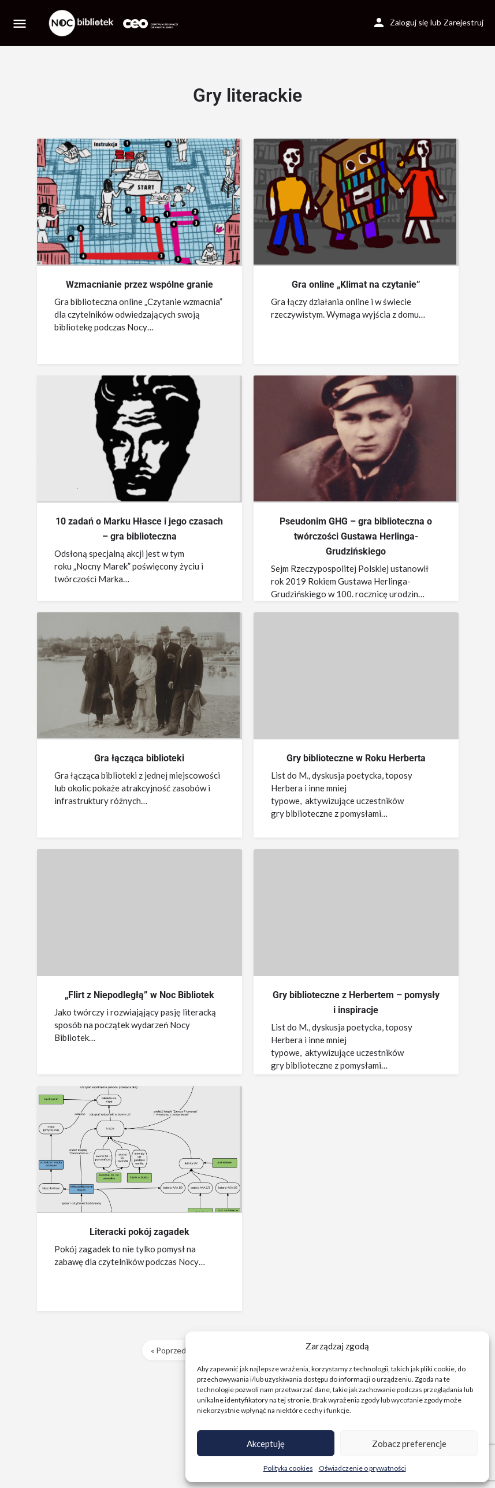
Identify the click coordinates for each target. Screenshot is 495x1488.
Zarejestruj (463, 22)
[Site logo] (82, 23)
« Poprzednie (174, 1350)
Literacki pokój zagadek (139, 1231)
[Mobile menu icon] (20, 23)
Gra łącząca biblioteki (139, 758)
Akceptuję (266, 1443)
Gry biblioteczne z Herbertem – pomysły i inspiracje (356, 1002)
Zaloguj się (409, 22)
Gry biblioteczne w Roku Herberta (356, 758)
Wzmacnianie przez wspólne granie (139, 284)
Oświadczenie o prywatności (362, 1468)
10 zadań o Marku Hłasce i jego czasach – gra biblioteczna (139, 529)
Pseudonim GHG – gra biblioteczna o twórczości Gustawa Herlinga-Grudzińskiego (356, 536)
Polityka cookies (288, 1468)
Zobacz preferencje (409, 1443)
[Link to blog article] (138, 202)
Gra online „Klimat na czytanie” (356, 284)
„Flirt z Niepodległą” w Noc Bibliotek (139, 994)
